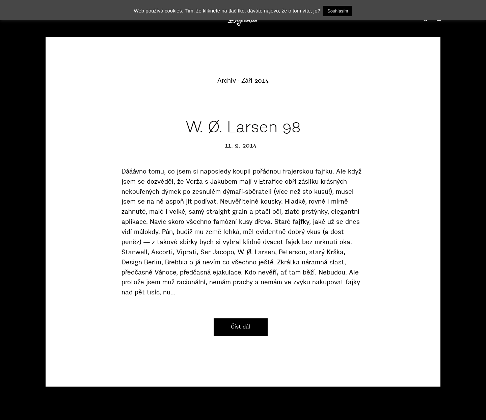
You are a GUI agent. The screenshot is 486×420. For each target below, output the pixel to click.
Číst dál (240, 326)
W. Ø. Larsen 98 (243, 127)
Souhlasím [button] (337, 11)
